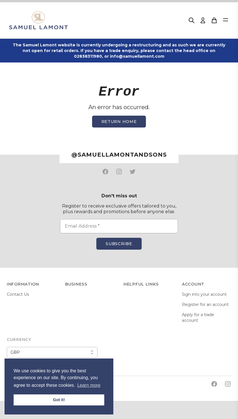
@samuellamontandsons (119, 154)
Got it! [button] (59, 400)
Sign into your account (204, 294)
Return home (119, 121)
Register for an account (205, 304)
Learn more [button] (89, 385)
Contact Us (18, 294)
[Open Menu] (225, 19)
